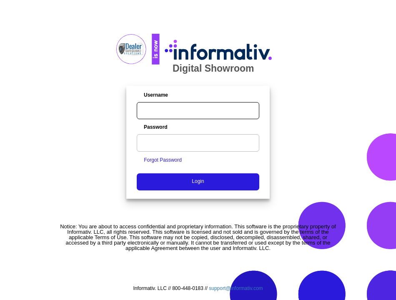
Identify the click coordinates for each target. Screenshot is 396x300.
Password (156, 127)
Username (156, 95)
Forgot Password (163, 160)
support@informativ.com (236, 288)
